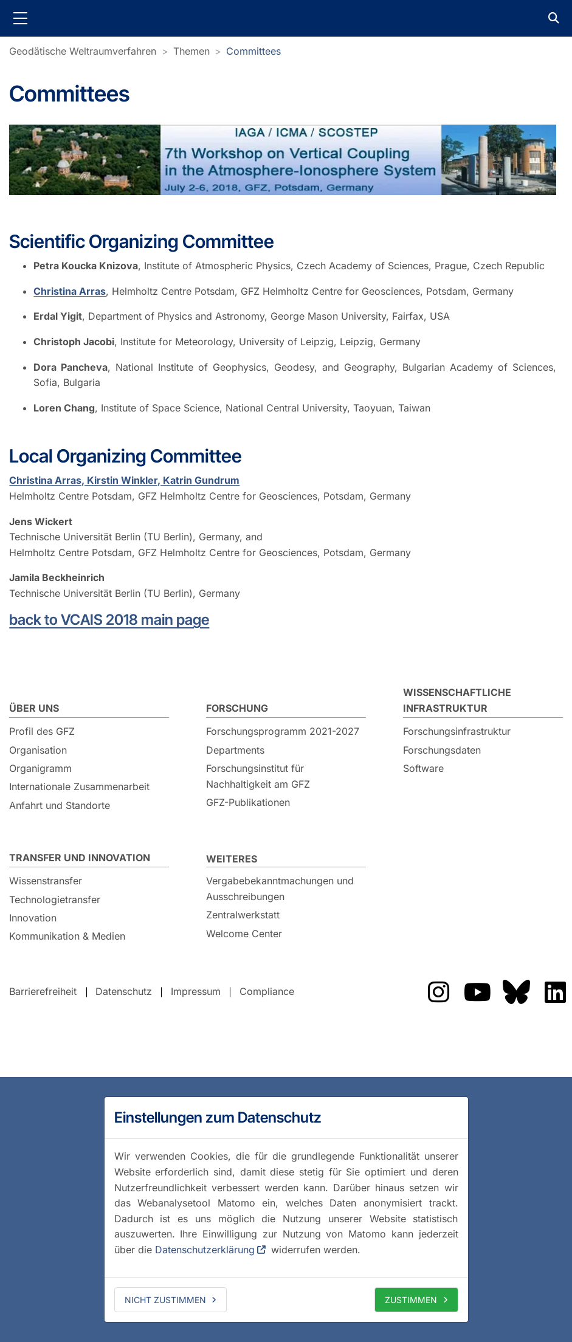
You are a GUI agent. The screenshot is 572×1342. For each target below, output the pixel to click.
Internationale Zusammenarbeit (79, 786)
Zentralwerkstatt (243, 915)
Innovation (33, 918)
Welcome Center (244, 933)
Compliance (266, 992)
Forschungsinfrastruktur (457, 731)
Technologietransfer (54, 899)
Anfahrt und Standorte (59, 805)
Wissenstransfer (45, 881)
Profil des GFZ (42, 731)
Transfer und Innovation (79, 858)
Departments (235, 750)
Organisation (38, 750)
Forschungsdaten (442, 750)
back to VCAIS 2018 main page (109, 619)
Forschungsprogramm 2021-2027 (282, 731)
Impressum (196, 992)
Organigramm (40, 768)
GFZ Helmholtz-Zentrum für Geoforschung (286, 18)
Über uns (34, 708)
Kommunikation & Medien (67, 936)
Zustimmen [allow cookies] (411, 1300)
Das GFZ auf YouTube (477, 992)
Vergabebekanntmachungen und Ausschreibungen (280, 889)
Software (423, 768)
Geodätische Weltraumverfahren (82, 51)
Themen (191, 51)
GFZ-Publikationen (248, 802)
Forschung (237, 708)
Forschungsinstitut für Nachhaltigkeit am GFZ (258, 776)
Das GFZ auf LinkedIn (555, 992)
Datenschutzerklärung (205, 1250)
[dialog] (286, 1209)
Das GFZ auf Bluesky (516, 992)
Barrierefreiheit (43, 992)
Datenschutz (123, 992)
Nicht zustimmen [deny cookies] (165, 1300)
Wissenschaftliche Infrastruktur (457, 700)
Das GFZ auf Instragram (438, 992)
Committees (253, 51)
